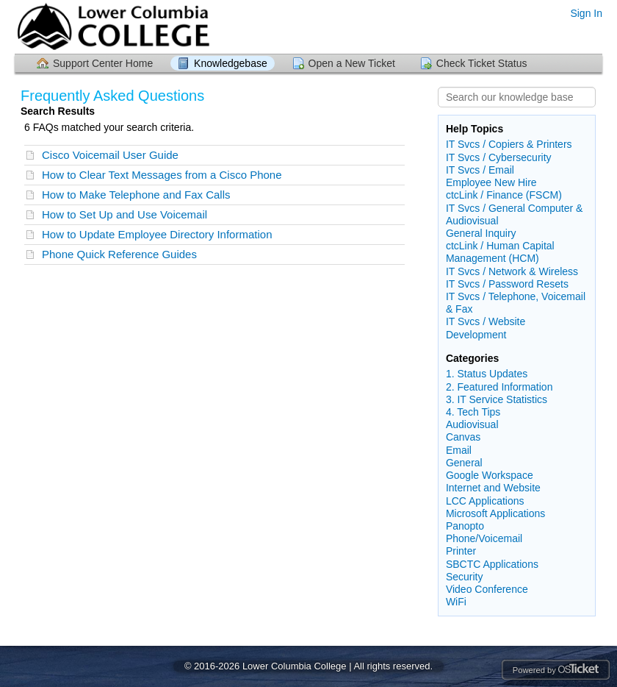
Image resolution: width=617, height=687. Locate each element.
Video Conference (487, 589)
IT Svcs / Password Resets (507, 284)
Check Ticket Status (481, 63)
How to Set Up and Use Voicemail (124, 214)
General (464, 463)
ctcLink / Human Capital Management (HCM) (500, 252)
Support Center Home (103, 63)
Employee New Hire (491, 182)
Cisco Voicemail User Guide (110, 155)
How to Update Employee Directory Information (157, 234)
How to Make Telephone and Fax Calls (136, 194)
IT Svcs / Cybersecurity (499, 157)
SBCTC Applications (492, 564)
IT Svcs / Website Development (485, 328)
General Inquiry (481, 233)
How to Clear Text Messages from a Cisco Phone (162, 174)
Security (464, 577)
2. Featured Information (499, 387)
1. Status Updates (486, 374)
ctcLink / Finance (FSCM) (504, 195)
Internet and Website (493, 488)
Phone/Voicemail (484, 538)
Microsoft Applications (495, 513)
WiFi (456, 602)
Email (459, 450)
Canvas (463, 437)
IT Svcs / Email (480, 170)
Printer (461, 551)
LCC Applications (485, 501)
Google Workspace (489, 475)
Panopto (465, 526)
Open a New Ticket (351, 63)
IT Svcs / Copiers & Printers (509, 144)
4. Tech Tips (473, 412)
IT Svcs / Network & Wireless (512, 271)
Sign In (586, 13)
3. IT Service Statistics (496, 399)
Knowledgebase (230, 63)
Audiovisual (472, 424)
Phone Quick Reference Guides (119, 254)
